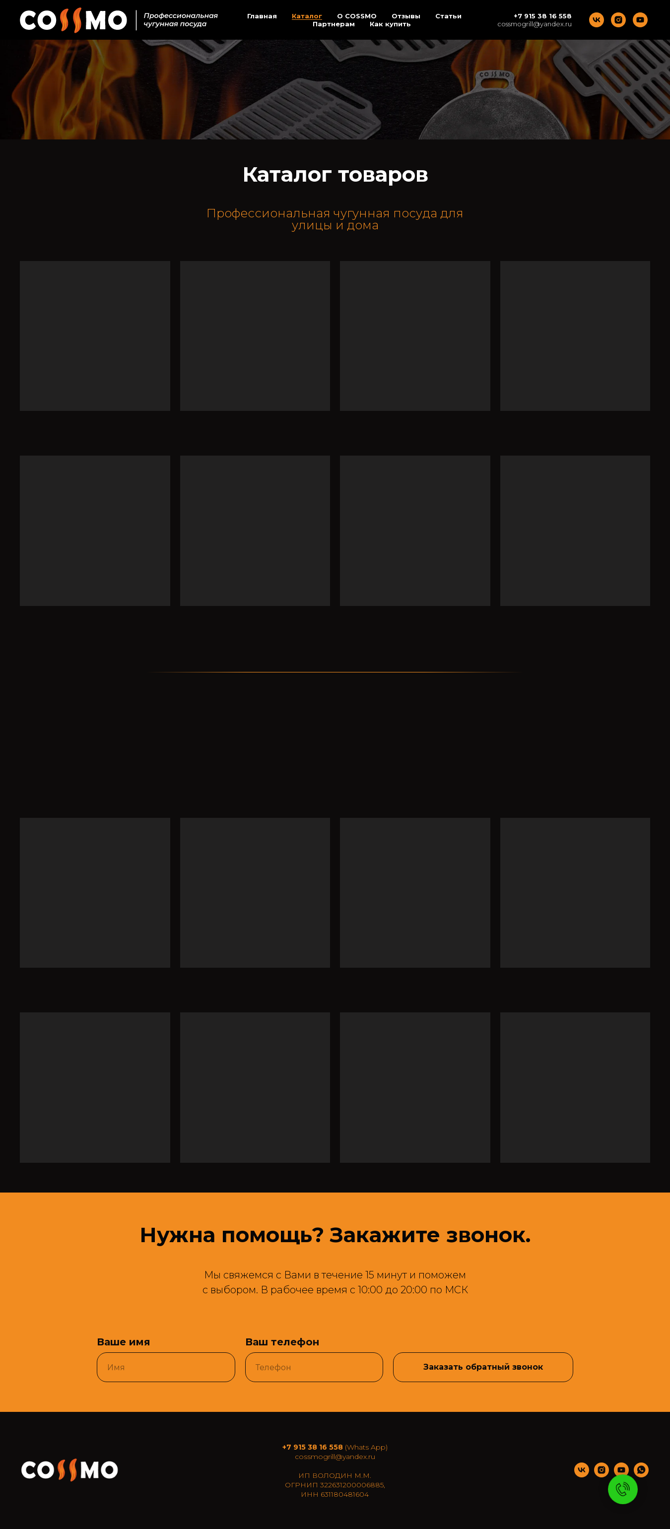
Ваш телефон (282, 1342)
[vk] (596, 19)
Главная (262, 16)
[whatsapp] (641, 1474)
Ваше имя (123, 1342)
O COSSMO (357, 16)
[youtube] (640, 19)
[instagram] (618, 19)
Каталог (307, 16)
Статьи (448, 16)
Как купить (390, 24)
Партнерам (334, 24)
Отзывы (406, 16)
